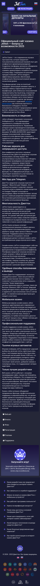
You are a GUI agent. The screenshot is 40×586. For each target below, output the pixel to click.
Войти (11, 9)
